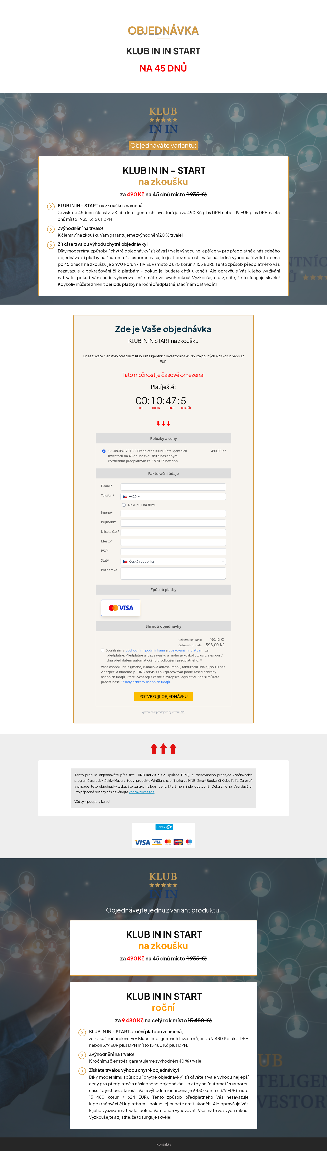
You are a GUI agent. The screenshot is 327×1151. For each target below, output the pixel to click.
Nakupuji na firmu (141, 505)
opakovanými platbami (186, 650)
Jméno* (107, 512)
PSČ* (105, 551)
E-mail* (106, 486)
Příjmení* (108, 522)
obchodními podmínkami (145, 650)
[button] (120, 608)
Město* (106, 541)
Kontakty (163, 1144)
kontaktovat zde (142, 792)
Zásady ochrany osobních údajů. (146, 682)
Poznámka (109, 570)
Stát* (105, 560)
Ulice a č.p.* (110, 531)
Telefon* (107, 495)
